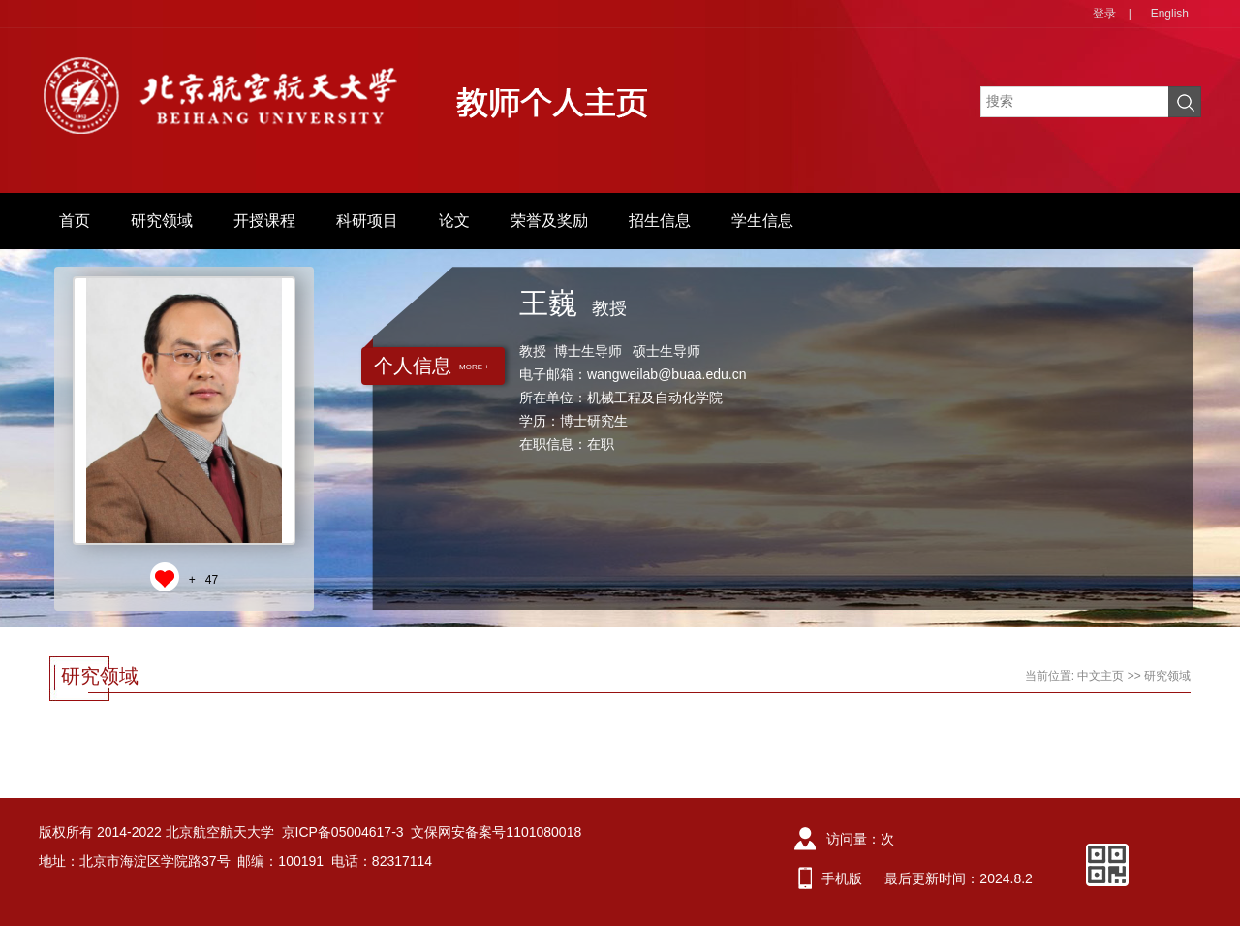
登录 (1104, 13)
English (1170, 13)
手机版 (842, 878)
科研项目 (367, 220)
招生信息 (660, 220)
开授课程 (264, 220)
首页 (74, 220)
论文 (454, 220)
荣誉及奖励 (549, 220)
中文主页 (1100, 676)
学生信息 (762, 220)
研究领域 (162, 220)
